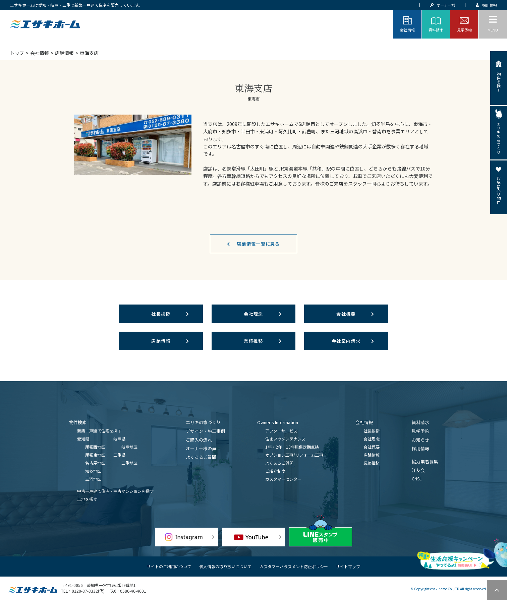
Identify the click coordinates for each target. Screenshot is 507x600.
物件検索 (78, 422)
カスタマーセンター (283, 479)
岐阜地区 (129, 447)
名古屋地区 (95, 463)
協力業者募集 (425, 461)
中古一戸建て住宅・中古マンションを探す (115, 491)
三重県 (119, 455)
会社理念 (253, 314)
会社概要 (345, 314)
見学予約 (420, 431)
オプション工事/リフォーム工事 (294, 455)
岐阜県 (119, 439)
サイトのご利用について (169, 566)
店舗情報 (64, 53)
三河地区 (93, 479)
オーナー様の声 (201, 448)
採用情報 (420, 448)
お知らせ (420, 440)
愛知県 (83, 439)
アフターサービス (281, 431)
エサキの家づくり (203, 422)
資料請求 (420, 422)
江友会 (418, 470)
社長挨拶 (160, 314)
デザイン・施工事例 (205, 431)
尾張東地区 (95, 455)
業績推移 (253, 341)
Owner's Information (277, 422)
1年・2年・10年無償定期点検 (292, 447)
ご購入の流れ (199, 440)
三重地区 (129, 463)
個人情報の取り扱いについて (225, 566)
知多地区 (93, 471)
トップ (17, 53)
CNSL (416, 478)
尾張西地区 (95, 447)
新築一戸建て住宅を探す (99, 431)
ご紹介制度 (275, 471)
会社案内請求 (346, 341)
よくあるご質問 (201, 457)
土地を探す (87, 499)
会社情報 (39, 53)
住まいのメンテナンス (285, 439)
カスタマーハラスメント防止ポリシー (294, 566)
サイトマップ (348, 566)
